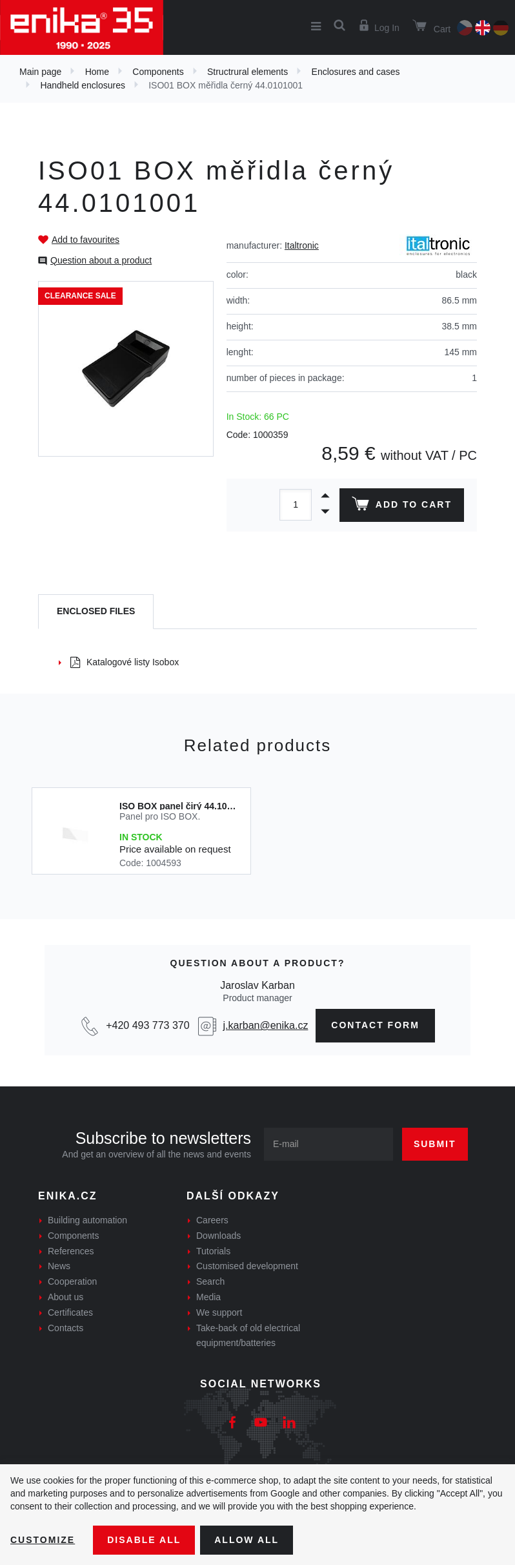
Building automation (87, 1220)
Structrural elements (247, 72)
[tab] (96, 612)
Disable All (144, 1540)
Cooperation (72, 1281)
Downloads (218, 1235)
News (59, 1266)
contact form (375, 1025)
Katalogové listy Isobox (124, 662)
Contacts (65, 1328)
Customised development (247, 1266)
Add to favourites (85, 239)
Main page (40, 72)
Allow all (246, 1540)
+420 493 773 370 (147, 1025)
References (71, 1251)
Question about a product (101, 260)
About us (65, 1297)
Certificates (70, 1312)
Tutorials (213, 1251)
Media (208, 1297)
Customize (42, 1540)
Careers (212, 1220)
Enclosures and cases (356, 72)
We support (219, 1312)
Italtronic (302, 245)
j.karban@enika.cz (265, 1025)
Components (157, 72)
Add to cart (402, 506)
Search (210, 1281)
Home (97, 72)
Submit (435, 1144)
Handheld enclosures (82, 85)
